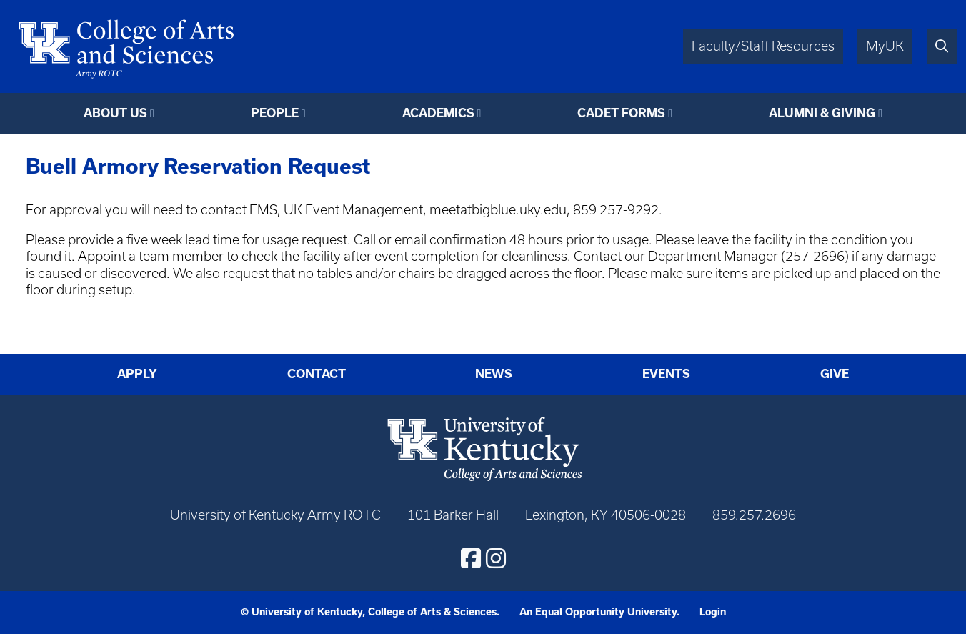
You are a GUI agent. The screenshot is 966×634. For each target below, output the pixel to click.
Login (712, 612)
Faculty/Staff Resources (763, 46)
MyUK (885, 46)
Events (666, 373)
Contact (316, 373)
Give (834, 373)
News (493, 373)
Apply (137, 373)
